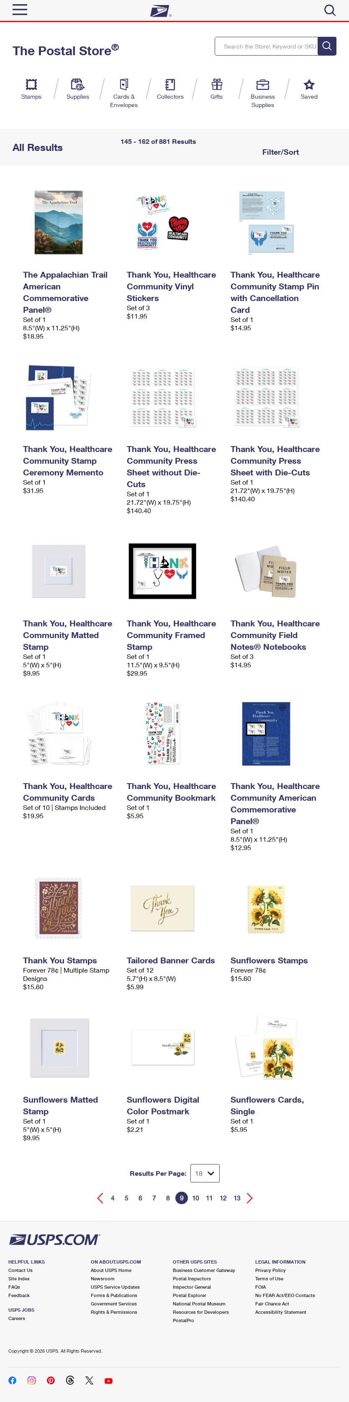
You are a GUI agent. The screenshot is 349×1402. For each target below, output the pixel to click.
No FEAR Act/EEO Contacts (285, 1295)
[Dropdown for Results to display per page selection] (205, 1173)
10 (195, 1198)
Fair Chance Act (272, 1303)
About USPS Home (111, 1270)
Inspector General (192, 1287)
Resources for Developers (201, 1312)
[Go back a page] (100, 1198)
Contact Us (20, 1270)
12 (223, 1198)
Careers (16, 1318)
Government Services (114, 1303)
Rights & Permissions (114, 1312)
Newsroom (103, 1278)
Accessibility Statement (280, 1312)
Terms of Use (269, 1278)
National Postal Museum (199, 1303)
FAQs (14, 1287)
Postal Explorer (189, 1295)
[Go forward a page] (250, 1198)
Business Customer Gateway (204, 1270)
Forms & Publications (114, 1295)
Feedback (19, 1295)
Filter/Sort (279, 151)
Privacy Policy (270, 1270)
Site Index (19, 1278)
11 (209, 1198)
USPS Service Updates (115, 1287)
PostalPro (183, 1320)
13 (237, 1198)
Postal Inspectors (192, 1278)
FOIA (260, 1287)
